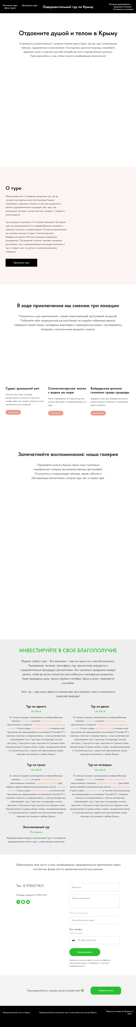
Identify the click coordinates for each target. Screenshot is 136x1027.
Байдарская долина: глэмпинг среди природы (110, 390)
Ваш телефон (75, 929)
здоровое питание (121, 786)
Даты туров (10, 8)
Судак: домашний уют (22, 388)
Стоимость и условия (123, 9)
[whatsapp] (23, 902)
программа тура (40, 728)
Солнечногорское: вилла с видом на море (67, 390)
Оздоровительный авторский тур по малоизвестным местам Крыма (68, 1012)
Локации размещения (119, 4)
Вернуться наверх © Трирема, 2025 (120, 1012)
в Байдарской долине (44, 724)
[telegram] (18, 902)
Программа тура (29, 5)
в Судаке (25, 720)
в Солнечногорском (50, 720)
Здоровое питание (122, 6)
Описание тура (10, 5)
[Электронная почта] (28, 902)
